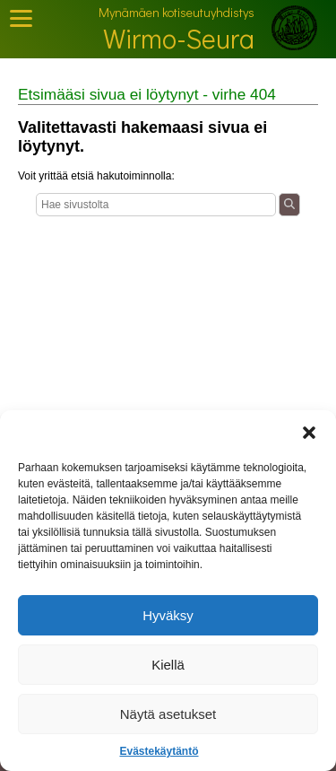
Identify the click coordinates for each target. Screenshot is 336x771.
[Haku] (156, 204)
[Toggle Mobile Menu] (21, 18)
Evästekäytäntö (158, 751)
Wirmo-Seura (178, 38)
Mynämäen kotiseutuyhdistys (176, 12)
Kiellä (168, 664)
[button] (309, 433)
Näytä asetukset (168, 714)
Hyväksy (168, 615)
